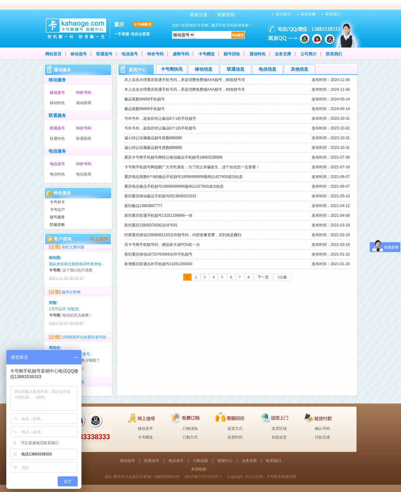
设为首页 (283, 14)
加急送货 (279, 437)
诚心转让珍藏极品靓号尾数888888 (153, 138)
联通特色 (57, 138)
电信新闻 (83, 174)
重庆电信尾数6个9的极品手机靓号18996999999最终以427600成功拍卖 (183, 177)
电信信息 (267, 69)
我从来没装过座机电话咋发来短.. (76, 265)
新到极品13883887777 (143, 206)
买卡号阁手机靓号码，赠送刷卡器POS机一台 (162, 244)
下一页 (263, 277)
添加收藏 (307, 14)
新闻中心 (224, 461)
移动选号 (78, 54)
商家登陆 (226, 14)
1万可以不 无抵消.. (65, 310)
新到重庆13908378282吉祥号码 (150, 225)
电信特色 (57, 174)
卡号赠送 (206, 54)
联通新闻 (83, 138)
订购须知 (190, 428)
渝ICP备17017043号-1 (203, 476)
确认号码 (322, 428)
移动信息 (203, 69)
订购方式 (190, 437)
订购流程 (200, 461)
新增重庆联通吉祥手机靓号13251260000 (158, 264)
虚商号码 (181, 54)
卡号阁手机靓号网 (281, 476)
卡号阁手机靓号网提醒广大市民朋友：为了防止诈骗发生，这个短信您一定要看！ (192, 167)
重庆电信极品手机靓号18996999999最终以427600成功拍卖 (174, 186)
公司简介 (308, 54)
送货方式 (234, 428)
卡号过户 (57, 209)
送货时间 (234, 437)
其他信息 (299, 69)
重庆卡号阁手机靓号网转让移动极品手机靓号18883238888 (173, 157)
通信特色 (257, 54)
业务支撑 (283, 54)
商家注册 (198, 14)
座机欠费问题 (73, 248)
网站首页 (53, 54)
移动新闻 (83, 103)
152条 (282, 277)
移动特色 (57, 103)
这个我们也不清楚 (77, 272)
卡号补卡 (57, 202)
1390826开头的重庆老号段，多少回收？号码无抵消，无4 (109, 339)
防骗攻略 (57, 224)
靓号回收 (232, 54)
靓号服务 (57, 217)
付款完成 (322, 437)
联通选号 (104, 54)
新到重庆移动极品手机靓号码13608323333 (160, 196)
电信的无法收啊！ (77, 317)
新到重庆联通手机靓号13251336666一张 (158, 215)
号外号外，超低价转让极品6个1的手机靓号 (160, 118)
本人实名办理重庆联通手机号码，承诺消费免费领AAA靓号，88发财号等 (184, 80)
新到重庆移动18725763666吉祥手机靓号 (158, 254)
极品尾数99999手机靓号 (144, 99)
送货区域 (279, 428)
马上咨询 (99, 238)
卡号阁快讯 (172, 69)
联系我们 (332, 14)
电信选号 (130, 54)
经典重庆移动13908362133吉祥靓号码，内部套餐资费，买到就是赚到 (182, 235)
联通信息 (235, 69)
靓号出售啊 (71, 294)
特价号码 (155, 54)
